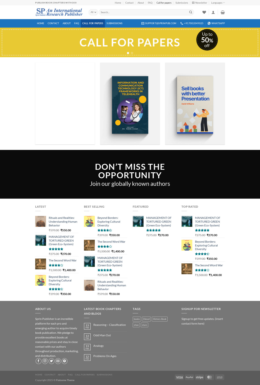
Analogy (98, 345)
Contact (129, 2)
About (141, 2)
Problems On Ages (104, 356)
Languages (218, 2)
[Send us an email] (58, 361)
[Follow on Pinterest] (65, 361)
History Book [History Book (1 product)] (159, 319)
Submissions (182, 2)
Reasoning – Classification (109, 324)
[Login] (213, 12)
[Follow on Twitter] (52, 361)
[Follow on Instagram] (45, 361)
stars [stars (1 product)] (144, 324)
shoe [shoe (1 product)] (136, 324)
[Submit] (191, 12)
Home (118, 2)
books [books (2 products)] (137, 319)
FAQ (150, 2)
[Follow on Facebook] (39, 361)
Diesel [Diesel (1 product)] (146, 319)
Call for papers (164, 2)
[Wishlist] (204, 12)
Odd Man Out (102, 335)
